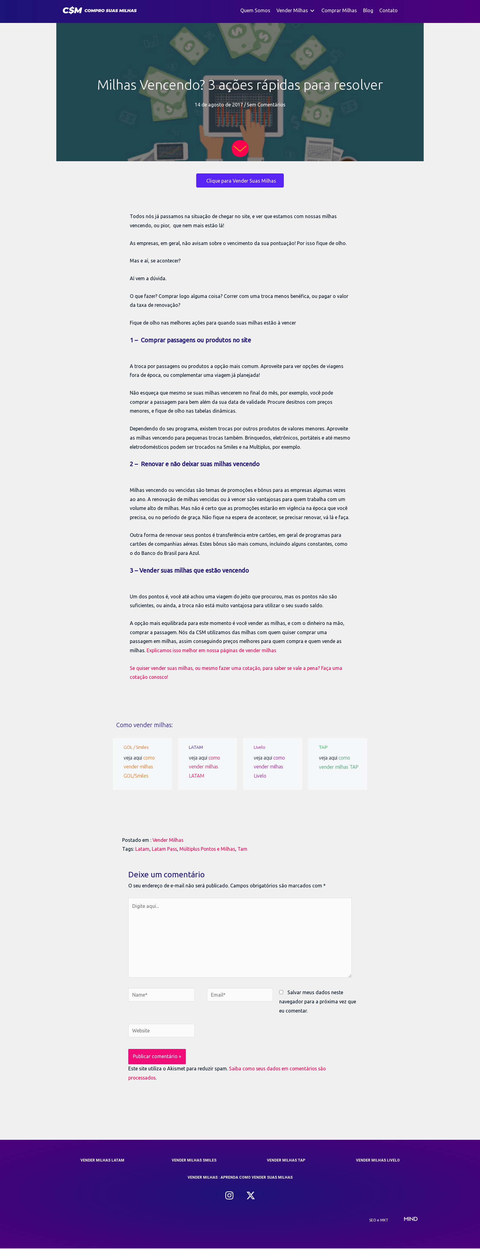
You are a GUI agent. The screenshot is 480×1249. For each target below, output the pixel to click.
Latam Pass (165, 849)
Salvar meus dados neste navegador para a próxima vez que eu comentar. (317, 1002)
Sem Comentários (266, 104)
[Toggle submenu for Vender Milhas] (312, 10)
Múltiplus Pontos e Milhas (208, 849)
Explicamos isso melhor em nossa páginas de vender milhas (213, 650)
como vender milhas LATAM (204, 767)
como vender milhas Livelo (269, 767)
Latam (142, 849)
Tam (245, 849)
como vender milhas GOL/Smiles (139, 767)
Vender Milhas (168, 840)
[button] (229, 1196)
